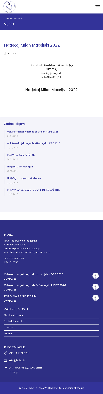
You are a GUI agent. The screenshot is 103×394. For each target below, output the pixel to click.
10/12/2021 (14, 53)
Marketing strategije (73, 387)
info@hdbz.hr (17, 360)
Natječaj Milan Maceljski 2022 (51, 89)
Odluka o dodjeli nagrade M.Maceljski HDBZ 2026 (33, 143)
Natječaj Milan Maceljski (20, 166)
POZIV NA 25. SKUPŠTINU (21, 154)
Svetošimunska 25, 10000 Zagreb (25, 367)
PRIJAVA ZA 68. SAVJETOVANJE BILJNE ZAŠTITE (33, 189)
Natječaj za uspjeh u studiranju (24, 178)
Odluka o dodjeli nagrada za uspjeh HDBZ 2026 (32, 131)
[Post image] (95, 275)
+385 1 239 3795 (19, 353)
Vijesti (10, 24)
